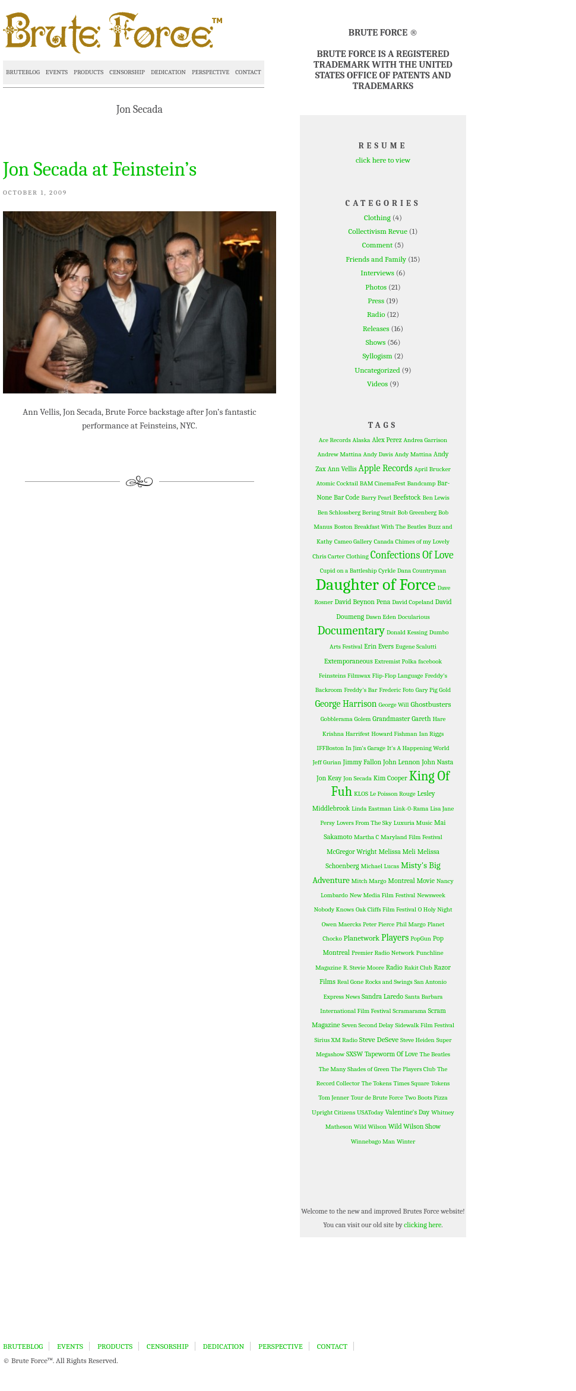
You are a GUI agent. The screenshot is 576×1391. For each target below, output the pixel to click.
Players (395, 937)
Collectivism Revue (378, 231)
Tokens (440, 1083)
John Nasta (437, 762)
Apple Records (386, 468)
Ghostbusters (430, 704)
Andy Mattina (413, 454)
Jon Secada (357, 778)
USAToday (370, 1112)
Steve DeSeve (378, 1039)
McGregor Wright (352, 851)
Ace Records (335, 440)
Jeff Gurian (327, 762)
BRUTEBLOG (23, 72)
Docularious (414, 617)
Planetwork (362, 937)
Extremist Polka (395, 661)
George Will (393, 705)
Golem (363, 719)
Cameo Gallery (353, 541)
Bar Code (346, 497)
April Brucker (432, 469)
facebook (430, 661)
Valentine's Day (407, 1112)
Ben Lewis (435, 497)
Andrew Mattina (339, 454)
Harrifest (358, 734)
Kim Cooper (390, 778)
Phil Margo (411, 924)
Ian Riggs (431, 734)
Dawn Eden (381, 617)
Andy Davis (378, 454)
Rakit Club (418, 967)
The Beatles (435, 1054)
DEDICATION (168, 72)
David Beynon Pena (363, 602)
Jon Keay (329, 778)
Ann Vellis (341, 469)
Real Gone (350, 982)
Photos (376, 286)
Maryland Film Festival (411, 837)
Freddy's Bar (360, 690)
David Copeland (412, 602)
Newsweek (431, 895)
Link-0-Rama (410, 808)
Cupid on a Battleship (348, 570)
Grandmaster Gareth (401, 718)
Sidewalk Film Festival (424, 1025)
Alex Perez (386, 440)
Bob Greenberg (416, 512)
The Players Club (413, 1069)
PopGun (420, 938)
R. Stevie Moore (363, 967)
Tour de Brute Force (377, 1097)
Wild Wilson (370, 1126)
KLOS (361, 794)
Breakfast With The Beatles (390, 527)
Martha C (366, 837)
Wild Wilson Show (414, 1126)
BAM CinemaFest (383, 483)
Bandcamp (421, 483)
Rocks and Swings (389, 982)
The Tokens (377, 1083)
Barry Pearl (376, 497)
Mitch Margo (369, 881)
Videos (377, 383)
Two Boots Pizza (426, 1097)
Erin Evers (379, 646)
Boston (343, 527)
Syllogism (377, 355)
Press (376, 300)
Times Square (411, 1083)
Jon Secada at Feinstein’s (100, 169)
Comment (377, 244)
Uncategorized (377, 370)
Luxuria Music (413, 823)
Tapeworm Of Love (391, 1054)
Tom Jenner (333, 1097)
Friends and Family (376, 259)
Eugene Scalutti (415, 646)
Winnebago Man (373, 1141)
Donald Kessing (407, 632)
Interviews (377, 272)
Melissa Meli (396, 851)
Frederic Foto (396, 690)
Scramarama (409, 1011)
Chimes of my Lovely (422, 541)
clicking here (422, 1225)
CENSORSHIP (127, 72)
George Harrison (346, 703)
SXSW (354, 1054)
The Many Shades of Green (354, 1069)
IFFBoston (330, 748)
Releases (376, 328)
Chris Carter (328, 556)
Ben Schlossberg (339, 512)
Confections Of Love (412, 555)
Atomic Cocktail (337, 483)
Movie (426, 880)
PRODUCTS (88, 72)
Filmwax (359, 675)
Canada (384, 541)
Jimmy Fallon (362, 762)
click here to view (383, 159)
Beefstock (407, 497)
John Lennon (401, 762)
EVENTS (57, 72)
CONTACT (248, 72)
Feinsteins (332, 675)
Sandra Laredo (382, 996)
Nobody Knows (334, 909)
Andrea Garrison (426, 440)
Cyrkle (386, 570)
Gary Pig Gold (433, 690)
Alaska (362, 440)
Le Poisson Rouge (393, 794)
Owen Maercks (341, 924)
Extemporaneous (348, 661)
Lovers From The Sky (364, 823)
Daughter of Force (376, 584)
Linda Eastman (371, 808)
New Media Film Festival (383, 895)
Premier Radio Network (383, 953)
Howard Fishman (394, 734)
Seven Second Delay (368, 1025)
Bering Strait (379, 512)
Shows (376, 342)
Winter (406, 1141)
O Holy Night (435, 909)
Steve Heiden (417, 1040)
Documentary (351, 630)
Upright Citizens (333, 1112)
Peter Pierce (378, 924)
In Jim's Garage (365, 748)
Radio (376, 314)
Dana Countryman (421, 570)
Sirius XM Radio (335, 1040)
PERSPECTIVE (210, 72)
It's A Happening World (418, 748)
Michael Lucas (379, 866)
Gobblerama (337, 719)
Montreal (401, 880)
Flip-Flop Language (397, 675)
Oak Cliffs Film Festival (386, 909)
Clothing (377, 217)
